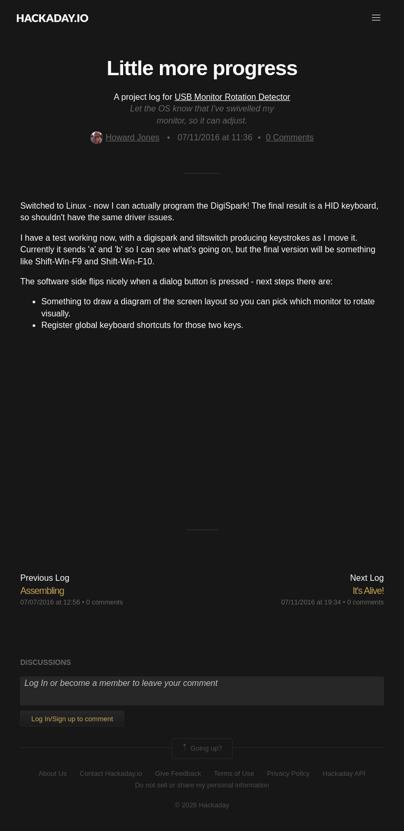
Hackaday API (344, 773)
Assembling (42, 591)
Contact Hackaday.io (110, 773)
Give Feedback (178, 773)
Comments (290, 137)
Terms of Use (234, 773)
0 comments (104, 602)
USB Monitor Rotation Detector (232, 97)
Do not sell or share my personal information (202, 785)
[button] (376, 18)
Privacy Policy (288, 773)
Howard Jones (124, 137)
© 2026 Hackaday (202, 805)
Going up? (201, 748)
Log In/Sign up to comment (72, 719)
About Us (52, 773)
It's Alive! (367, 591)
